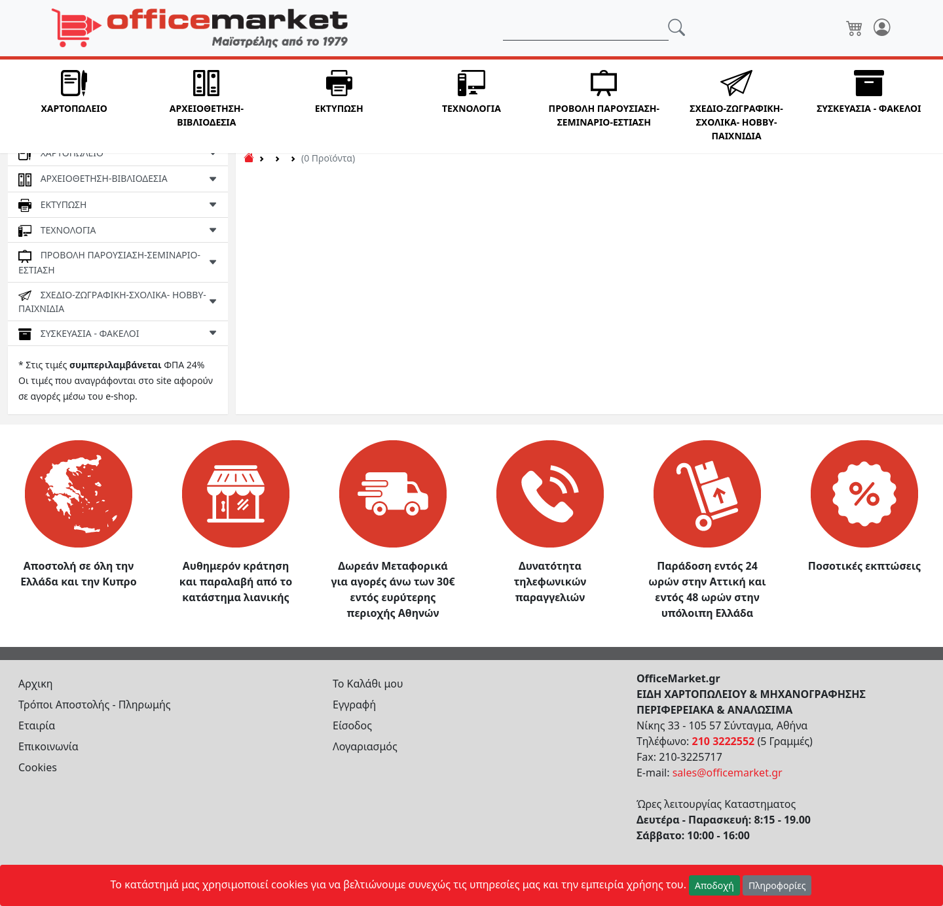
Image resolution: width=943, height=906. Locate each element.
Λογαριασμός (365, 746)
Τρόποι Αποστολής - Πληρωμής (94, 704)
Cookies (37, 767)
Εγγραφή (354, 704)
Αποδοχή (714, 885)
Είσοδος (352, 725)
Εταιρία (36, 725)
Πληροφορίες (777, 885)
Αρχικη (35, 683)
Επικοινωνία (48, 746)
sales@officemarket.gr (728, 772)
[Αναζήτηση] (586, 28)
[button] (74, 106)
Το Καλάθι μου (368, 683)
